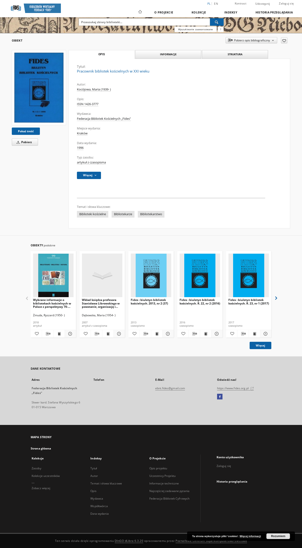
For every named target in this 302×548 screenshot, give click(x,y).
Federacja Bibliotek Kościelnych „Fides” (104, 119)
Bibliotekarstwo (151, 214)
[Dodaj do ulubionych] (284, 40)
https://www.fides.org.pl (235, 388)
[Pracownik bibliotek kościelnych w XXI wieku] (38, 88)
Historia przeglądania (274, 12)
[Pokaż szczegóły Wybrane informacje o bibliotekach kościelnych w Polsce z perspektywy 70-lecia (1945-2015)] (69, 334)
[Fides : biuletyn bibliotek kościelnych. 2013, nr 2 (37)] (151, 275)
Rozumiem (278, 536)
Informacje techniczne (164, 483)
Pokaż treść (26, 131)
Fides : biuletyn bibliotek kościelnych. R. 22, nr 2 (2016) (200, 301)
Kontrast (240, 3)
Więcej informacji (250, 536)
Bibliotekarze (123, 214)
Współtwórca (99, 506)
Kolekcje (199, 12)
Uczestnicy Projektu (162, 476)
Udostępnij (262, 4)
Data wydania (99, 514)
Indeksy (230, 12)
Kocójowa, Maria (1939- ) (94, 89)
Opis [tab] (101, 54)
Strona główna (41, 448)
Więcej (260, 345)
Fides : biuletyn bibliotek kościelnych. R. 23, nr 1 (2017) (248, 301)
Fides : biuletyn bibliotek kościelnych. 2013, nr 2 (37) (149, 301)
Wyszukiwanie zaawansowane (195, 29)
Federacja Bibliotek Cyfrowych (169, 499)
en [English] (216, 3)
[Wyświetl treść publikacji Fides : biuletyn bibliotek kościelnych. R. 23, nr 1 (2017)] (254, 334)
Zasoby (36, 468)
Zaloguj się (286, 3)
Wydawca (96, 499)
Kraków (82, 133)
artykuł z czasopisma (91, 162)
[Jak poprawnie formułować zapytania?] (221, 29)
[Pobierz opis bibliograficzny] (47, 334)
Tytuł (93, 468)
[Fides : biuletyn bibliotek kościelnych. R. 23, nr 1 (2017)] (249, 275)
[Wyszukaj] (217, 22)
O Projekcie (163, 12)
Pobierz (23, 142)
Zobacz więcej (41, 488)
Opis (93, 491)
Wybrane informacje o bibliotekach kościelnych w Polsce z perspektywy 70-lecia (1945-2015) (52, 303)
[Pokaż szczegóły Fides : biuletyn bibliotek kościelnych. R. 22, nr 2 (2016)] (216, 334)
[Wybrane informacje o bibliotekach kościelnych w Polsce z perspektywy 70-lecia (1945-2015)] (53, 275)
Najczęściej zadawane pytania (169, 491)
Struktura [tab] (235, 54)
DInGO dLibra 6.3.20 (129, 541)
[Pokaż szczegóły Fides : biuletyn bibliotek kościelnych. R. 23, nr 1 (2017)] (265, 334)
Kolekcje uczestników (46, 476)
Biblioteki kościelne (92, 214)
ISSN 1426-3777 (87, 104)
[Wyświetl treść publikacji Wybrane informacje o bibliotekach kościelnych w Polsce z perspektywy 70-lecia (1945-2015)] (59, 334)
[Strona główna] (139, 12)
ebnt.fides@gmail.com (170, 388)
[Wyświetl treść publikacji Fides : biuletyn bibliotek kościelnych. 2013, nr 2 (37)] (156, 334)
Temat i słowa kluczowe (106, 483)
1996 (80, 148)
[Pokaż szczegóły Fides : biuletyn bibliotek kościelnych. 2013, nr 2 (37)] (167, 334)
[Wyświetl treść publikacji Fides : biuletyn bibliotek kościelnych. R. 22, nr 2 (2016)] (205, 334)
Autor (94, 476)
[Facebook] (219, 397)
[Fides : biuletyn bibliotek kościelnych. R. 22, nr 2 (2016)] (200, 275)
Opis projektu (158, 468)
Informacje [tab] (168, 54)
